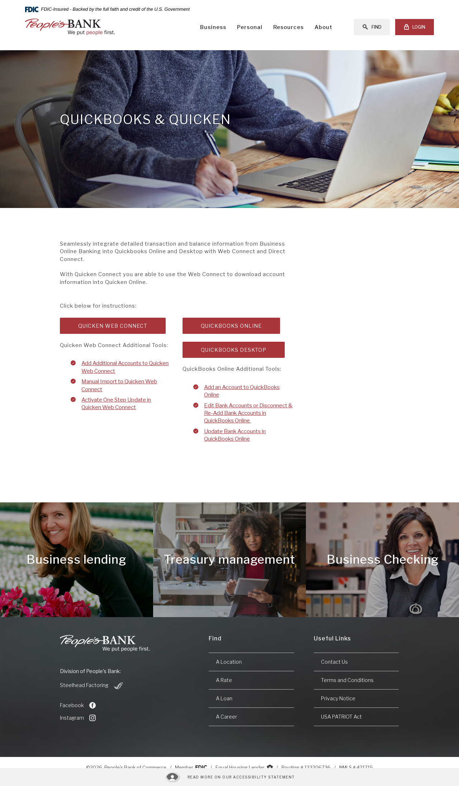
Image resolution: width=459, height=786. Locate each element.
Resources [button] (288, 27)
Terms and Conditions (347, 680)
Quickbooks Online (231, 326)
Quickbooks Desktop (233, 350)
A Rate (224, 680)
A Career (226, 717)
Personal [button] (249, 27)
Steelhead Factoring (92, 685)
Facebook (78, 705)
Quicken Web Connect (112, 326)
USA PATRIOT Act (341, 717)
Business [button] (213, 27)
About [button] (323, 27)
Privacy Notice (338, 698)
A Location (229, 662)
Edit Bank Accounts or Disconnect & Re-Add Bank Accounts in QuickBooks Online (248, 413)
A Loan (224, 698)
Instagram (78, 718)
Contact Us (334, 662)
